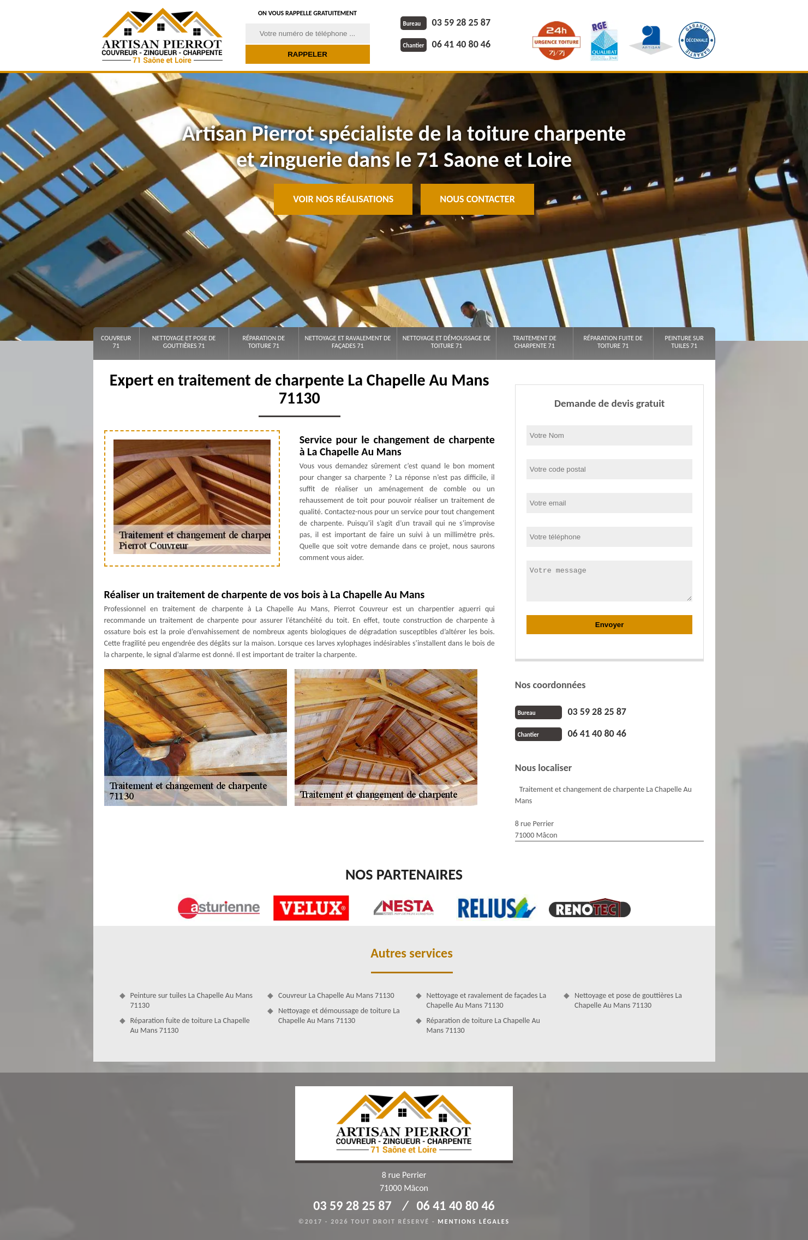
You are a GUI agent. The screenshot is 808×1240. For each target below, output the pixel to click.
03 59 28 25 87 (445, 22)
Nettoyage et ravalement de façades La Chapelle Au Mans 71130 (487, 1000)
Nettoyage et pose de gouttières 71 (184, 342)
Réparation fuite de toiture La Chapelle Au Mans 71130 (190, 1025)
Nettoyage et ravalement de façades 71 (347, 342)
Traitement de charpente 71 (534, 342)
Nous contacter (477, 199)
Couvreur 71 (116, 342)
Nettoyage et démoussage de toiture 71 (446, 342)
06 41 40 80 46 (445, 44)
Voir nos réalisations (343, 199)
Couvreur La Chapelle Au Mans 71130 (336, 995)
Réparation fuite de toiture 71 (613, 342)
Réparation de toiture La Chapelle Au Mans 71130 (483, 1025)
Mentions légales (474, 1221)
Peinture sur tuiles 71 (684, 342)
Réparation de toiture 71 (263, 342)
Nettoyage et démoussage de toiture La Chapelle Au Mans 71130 (339, 1015)
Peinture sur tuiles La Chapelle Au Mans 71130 (191, 1000)
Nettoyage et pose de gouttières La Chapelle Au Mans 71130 (628, 1000)
